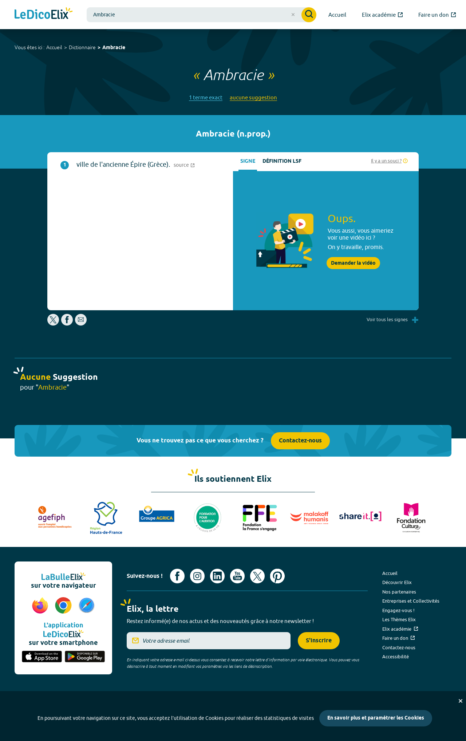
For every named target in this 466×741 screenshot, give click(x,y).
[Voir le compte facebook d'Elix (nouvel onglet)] (177, 576)
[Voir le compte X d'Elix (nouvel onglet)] (257, 576)
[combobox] (201, 14)
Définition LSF (281, 161)
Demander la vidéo (353, 263)
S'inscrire (319, 641)
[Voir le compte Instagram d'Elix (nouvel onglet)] (197, 576)
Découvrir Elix (397, 582)
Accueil (54, 47)
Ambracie (113, 47)
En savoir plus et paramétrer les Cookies (375, 718)
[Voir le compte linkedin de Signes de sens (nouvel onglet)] (217, 576)
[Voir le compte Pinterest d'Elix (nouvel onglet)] (277, 576)
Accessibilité (395, 656)
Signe (247, 161)
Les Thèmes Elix (399, 619)
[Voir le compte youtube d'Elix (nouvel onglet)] (237, 576)
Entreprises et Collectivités (410, 601)
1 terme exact (205, 97)
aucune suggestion (253, 97)
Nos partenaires (399, 592)
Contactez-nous (300, 441)
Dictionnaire (82, 47)
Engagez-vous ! (398, 610)
